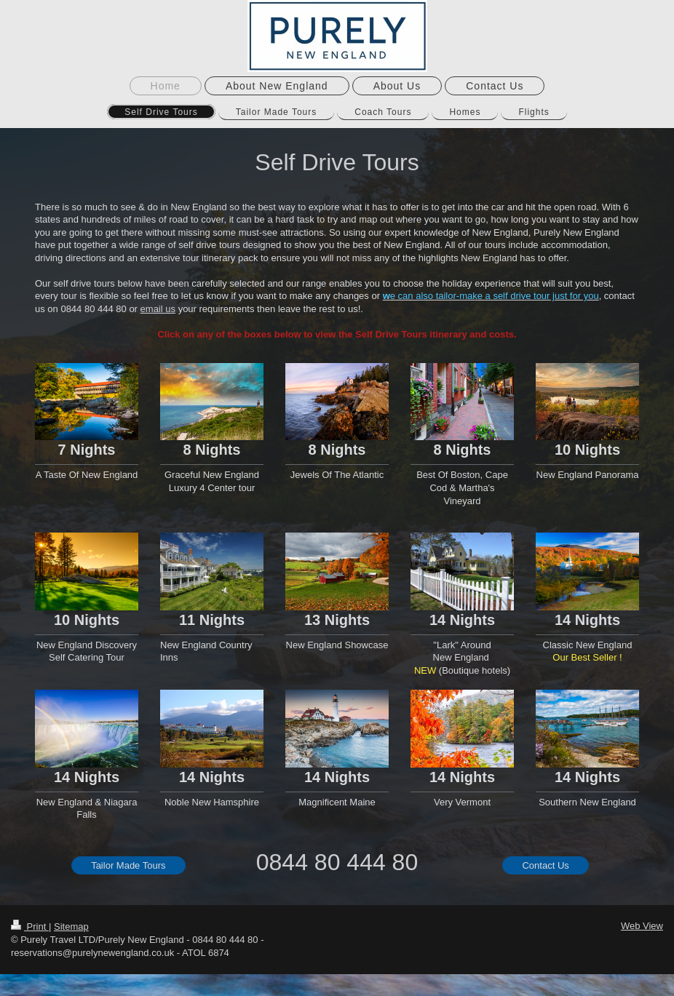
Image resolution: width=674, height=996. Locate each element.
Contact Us (545, 865)
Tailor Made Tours (128, 865)
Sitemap (71, 926)
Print (30, 926)
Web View (642, 925)
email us (157, 308)
